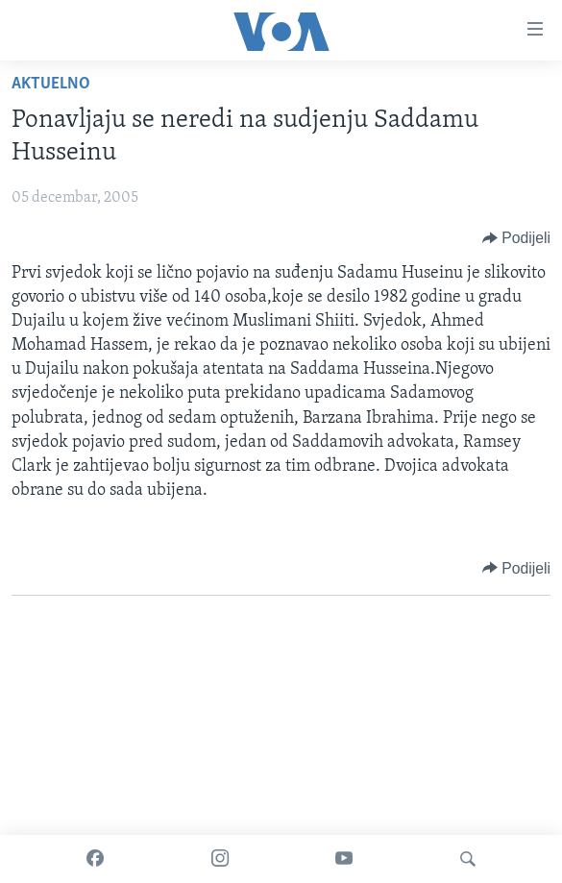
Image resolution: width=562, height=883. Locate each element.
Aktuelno (51, 84)
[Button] (516, 238)
